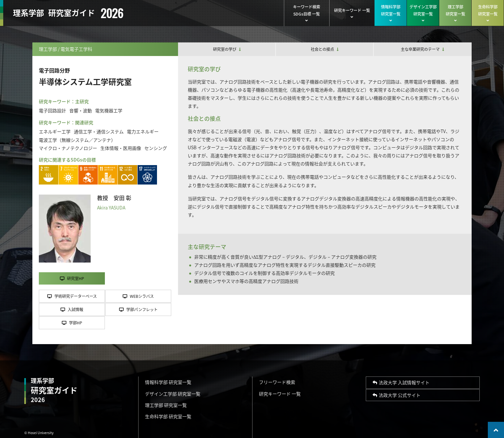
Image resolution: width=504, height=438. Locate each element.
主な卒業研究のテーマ (422, 49)
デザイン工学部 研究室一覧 (172, 393)
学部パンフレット (138, 309)
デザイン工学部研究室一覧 (423, 13)
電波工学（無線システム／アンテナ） (77, 140)
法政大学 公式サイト (396, 395)
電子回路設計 (52, 110)
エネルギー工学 (55, 131)
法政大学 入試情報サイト (401, 382)
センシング (155, 148)
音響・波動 (80, 110)
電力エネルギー (143, 131)
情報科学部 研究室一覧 (168, 382)
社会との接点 (325, 49)
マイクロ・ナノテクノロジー (68, 148)
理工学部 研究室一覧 (166, 405)
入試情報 (72, 309)
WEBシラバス (138, 296)
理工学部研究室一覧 (455, 13)
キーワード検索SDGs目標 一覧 (306, 13)
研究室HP (72, 278)
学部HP (72, 323)
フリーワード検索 (277, 382)
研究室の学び (227, 49)
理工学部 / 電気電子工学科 (65, 49)
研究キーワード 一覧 (352, 13)
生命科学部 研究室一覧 (168, 416)
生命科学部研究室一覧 (488, 13)
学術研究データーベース (72, 296)
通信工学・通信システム (99, 131)
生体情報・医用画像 (120, 148)
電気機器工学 (108, 110)
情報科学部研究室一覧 (391, 13)
